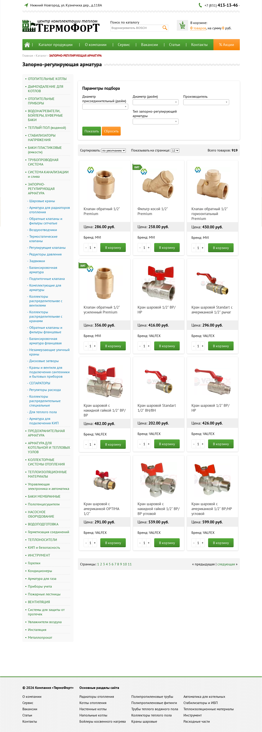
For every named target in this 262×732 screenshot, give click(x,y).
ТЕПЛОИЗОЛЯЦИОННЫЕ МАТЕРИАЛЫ (47, 474)
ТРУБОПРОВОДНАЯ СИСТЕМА (43, 162)
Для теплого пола (43, 412)
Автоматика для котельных (204, 696)
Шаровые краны (42, 201)
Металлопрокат (40, 637)
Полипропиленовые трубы (152, 696)
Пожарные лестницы (44, 594)
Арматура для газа (42, 578)
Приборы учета (40, 586)
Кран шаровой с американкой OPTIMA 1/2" (101, 508)
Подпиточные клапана (47, 278)
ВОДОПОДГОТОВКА (43, 524)
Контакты (199, 44)
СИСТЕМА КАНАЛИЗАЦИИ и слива (48, 174)
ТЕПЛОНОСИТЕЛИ (42, 539)
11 (130, 564)
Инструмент (192, 715)
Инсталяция (37, 629)
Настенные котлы (93, 709)
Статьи (174, 44)
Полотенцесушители (44, 504)
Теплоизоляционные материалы (208, 709)
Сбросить (111, 131)
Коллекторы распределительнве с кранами (45, 316)
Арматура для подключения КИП (44, 420)
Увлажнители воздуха (45, 622)
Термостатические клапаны (43, 238)
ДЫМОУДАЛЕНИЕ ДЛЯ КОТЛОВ (45, 88)
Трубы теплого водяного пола (154, 709)
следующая (226, 564)
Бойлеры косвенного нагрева (102, 721)
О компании (95, 44)
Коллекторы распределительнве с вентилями (45, 300)
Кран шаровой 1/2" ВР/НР (156, 310)
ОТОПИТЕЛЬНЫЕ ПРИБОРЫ (41, 100)
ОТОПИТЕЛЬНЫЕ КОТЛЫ (47, 78)
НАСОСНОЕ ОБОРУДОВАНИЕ (41, 514)
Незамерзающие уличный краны (49, 351)
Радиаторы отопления (96, 696)
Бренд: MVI (92, 237)
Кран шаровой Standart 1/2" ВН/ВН (157, 408)
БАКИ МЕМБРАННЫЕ (44, 496)
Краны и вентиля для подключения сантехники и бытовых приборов (49, 372)
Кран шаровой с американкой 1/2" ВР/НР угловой (211, 508)
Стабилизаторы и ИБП (200, 702)
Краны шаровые (144, 721)
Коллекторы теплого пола (151, 715)
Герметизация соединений (48, 532)
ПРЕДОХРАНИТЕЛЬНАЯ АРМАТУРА (46, 433)
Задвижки (37, 261)
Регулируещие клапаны (47, 247)
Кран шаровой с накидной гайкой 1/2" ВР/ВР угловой (158, 508)
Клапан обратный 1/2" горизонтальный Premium (209, 213)
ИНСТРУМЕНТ (39, 555)
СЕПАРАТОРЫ (39, 383)
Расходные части (196, 721)
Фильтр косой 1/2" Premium (153, 211)
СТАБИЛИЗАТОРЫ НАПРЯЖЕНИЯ (41, 137)
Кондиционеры (40, 570)
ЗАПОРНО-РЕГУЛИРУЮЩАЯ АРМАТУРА (75, 56)
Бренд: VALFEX (149, 335)
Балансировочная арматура (43, 269)
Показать (92, 131)
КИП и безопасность (44, 547)
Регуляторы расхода (45, 389)
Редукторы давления (45, 254)
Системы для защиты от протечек (46, 611)
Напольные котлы (93, 715)
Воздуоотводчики (43, 229)
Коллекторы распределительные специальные (45, 400)
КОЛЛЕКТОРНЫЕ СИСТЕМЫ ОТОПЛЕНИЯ (46, 461)
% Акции (226, 44)
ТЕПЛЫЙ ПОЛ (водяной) (47, 127)
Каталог (41, 56)
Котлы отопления (92, 702)
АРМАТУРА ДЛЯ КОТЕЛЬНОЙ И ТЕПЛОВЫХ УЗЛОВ (49, 447)
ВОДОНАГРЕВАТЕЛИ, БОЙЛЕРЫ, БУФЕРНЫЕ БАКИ (45, 115)
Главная (27, 56)
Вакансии (149, 44)
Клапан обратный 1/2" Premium (102, 211)
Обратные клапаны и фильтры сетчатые (45, 220)
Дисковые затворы (44, 361)
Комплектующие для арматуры (45, 287)
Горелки (34, 563)
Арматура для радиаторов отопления (49, 209)
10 (125, 564)
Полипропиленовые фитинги (154, 702)
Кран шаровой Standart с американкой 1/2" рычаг (212, 310)
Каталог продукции (56, 44)
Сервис (124, 44)
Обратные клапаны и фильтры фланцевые (45, 329)
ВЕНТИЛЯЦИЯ (39, 602)
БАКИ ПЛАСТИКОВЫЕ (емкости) (45, 149)
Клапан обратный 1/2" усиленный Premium (102, 310)
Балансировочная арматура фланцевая (45, 340)
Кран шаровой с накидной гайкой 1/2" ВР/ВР (105, 410)
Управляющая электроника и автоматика (48, 486)
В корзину (113, 247)
